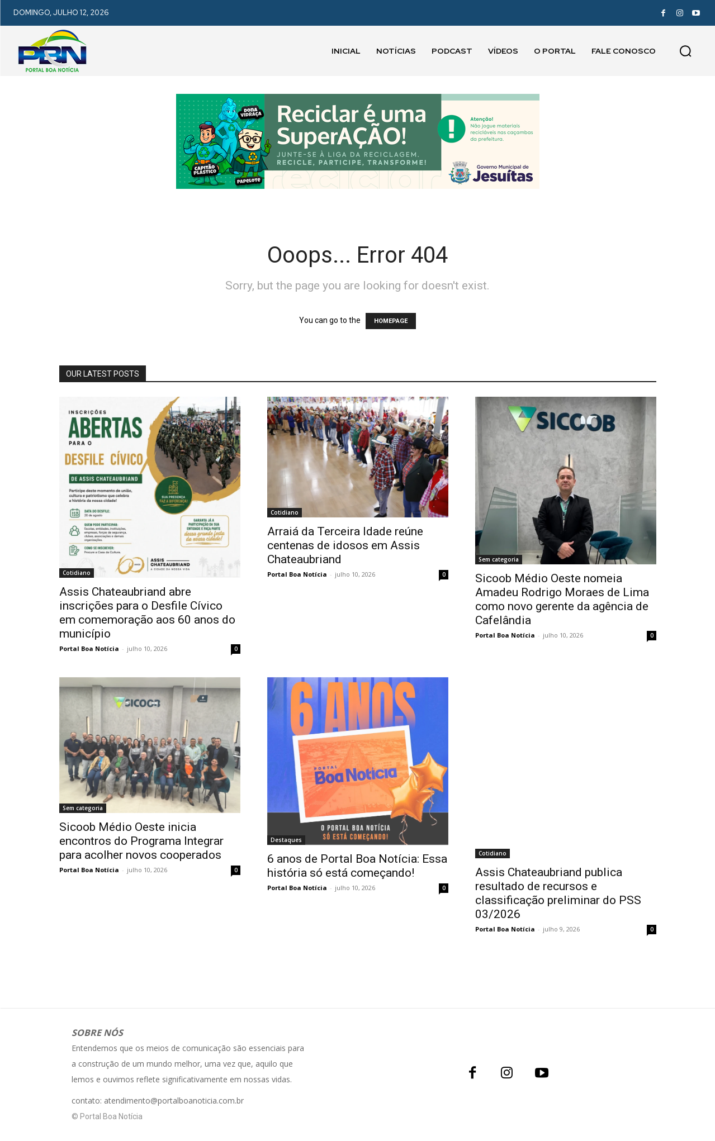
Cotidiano (77, 573)
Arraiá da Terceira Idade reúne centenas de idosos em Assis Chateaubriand (345, 545)
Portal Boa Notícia (89, 648)
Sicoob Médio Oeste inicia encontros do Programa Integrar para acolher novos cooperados (141, 841)
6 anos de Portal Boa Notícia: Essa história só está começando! (357, 865)
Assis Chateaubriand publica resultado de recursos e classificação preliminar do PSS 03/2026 (558, 893)
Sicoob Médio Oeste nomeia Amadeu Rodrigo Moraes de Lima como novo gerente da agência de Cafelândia (562, 599)
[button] (685, 51)
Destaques (286, 840)
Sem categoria (499, 559)
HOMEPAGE (391, 321)
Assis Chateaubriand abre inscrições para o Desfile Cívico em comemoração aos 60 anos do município (147, 612)
